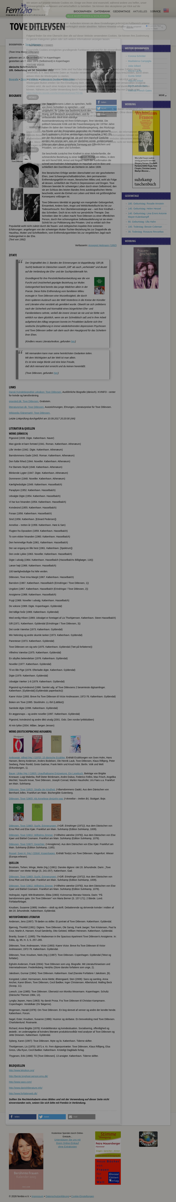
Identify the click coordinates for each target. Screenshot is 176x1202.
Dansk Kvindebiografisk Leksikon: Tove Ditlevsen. (35, 392)
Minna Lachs (135, 71)
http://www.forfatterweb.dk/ (23, 1093)
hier (73, 341)
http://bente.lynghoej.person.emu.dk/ (28, 1076)
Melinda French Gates (140, 90)
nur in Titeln (152, 29)
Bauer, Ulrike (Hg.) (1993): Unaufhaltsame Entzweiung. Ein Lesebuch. (46, 773)
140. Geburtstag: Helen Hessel (144, 208)
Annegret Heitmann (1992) (102, 245)
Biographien (82, 11)
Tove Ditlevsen (33, 44)
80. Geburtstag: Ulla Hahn (142, 221)
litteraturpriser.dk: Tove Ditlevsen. (26, 407)
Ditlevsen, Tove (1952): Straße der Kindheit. (32, 789)
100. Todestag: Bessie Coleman (145, 226)
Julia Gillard (134, 66)
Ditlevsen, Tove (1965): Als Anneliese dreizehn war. (36, 798)
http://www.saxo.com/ (20, 1082)
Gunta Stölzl (134, 76)
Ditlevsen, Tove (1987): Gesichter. (27, 844)
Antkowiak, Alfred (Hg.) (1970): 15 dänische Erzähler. (37, 757)
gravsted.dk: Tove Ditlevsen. (24, 401)
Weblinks (34, 79)
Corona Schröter (137, 56)
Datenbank (102, 11)
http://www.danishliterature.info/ (25, 1087)
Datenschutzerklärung (57, 1196)
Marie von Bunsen (137, 85)
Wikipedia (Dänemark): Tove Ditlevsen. (29, 412)
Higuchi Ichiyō (135, 80)
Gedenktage (121, 11)
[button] (106, 102)
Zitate (24, 79)
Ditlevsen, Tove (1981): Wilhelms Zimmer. (31, 835)
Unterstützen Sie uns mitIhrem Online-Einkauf (67, 1143)
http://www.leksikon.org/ (21, 1070)
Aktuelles (140, 11)
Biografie (13, 79)
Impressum (37, 1196)
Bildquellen (69, 79)
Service (155, 11)
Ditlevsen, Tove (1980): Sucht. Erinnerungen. (33, 825)
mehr (161, 95)
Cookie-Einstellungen (82, 1196)
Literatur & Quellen (51, 79)
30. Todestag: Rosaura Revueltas (146, 231)
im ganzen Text (153, 26)
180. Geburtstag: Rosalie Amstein (146, 203)
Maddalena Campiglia (139, 61)
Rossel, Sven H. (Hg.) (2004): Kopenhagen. (32, 853)
